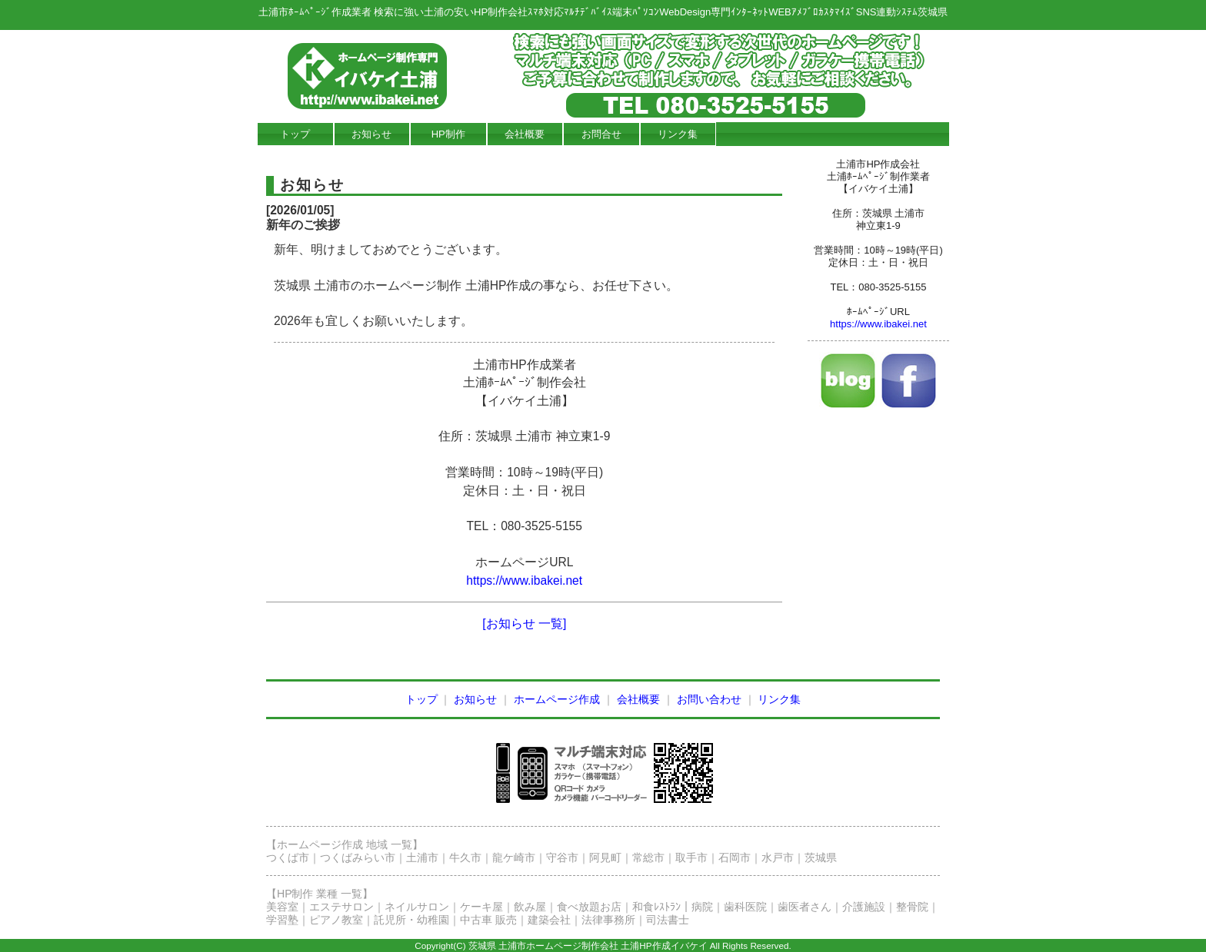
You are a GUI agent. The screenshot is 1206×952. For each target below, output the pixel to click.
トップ (295, 134)
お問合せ (601, 134)
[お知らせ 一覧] (524, 623)
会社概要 (525, 134)
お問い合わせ (709, 699)
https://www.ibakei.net (524, 580)
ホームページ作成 (557, 699)
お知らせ (371, 134)
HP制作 (448, 134)
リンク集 (678, 134)
